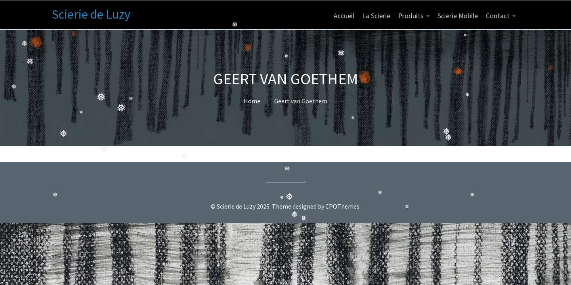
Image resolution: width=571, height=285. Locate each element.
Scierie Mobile (457, 15)
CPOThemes (342, 206)
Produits (411, 15)
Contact (498, 15)
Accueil (344, 15)
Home (252, 101)
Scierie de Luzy (91, 14)
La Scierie (376, 15)
